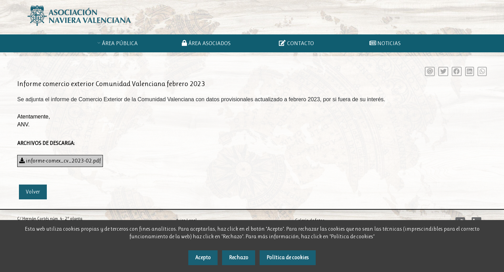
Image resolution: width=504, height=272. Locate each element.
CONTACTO (296, 43)
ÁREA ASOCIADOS (207, 43)
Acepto (203, 257)
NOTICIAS (385, 43)
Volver (33, 191)
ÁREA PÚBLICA (121, 43)
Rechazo (238, 257)
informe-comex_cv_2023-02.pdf (60, 160)
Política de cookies (287, 257)
